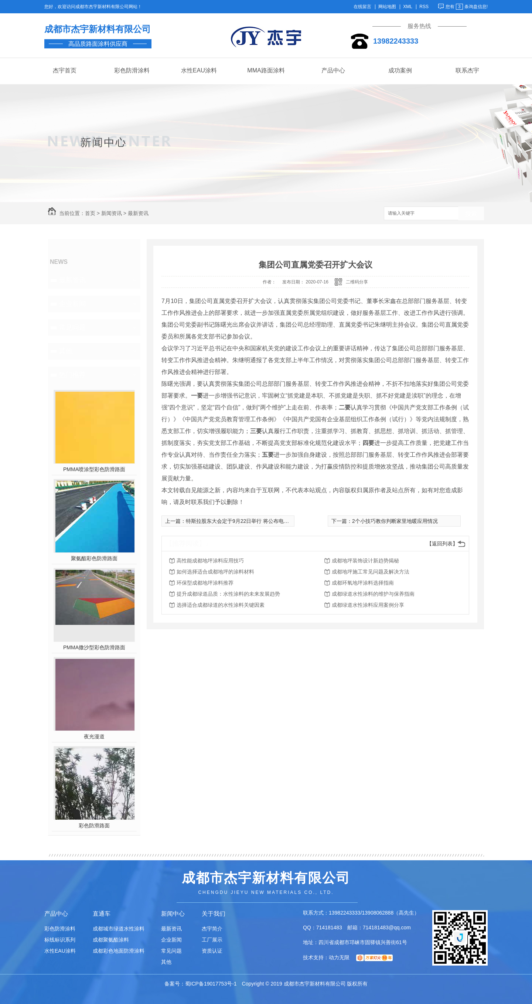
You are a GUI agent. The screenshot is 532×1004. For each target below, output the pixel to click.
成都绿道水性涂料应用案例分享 (368, 605)
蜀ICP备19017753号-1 (211, 984)
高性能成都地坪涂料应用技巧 (210, 561)
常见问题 (72, 327)
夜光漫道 (94, 736)
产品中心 (333, 70)
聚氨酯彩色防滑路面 (94, 558)
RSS (424, 6)
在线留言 (362, 6)
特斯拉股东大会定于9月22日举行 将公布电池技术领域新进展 (255, 521)
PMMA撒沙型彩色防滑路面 (94, 647)
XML (407, 6)
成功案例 (400, 70)
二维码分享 (357, 282)
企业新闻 (72, 303)
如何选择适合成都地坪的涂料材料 (215, 572)
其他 (65, 351)
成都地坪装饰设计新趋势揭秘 (365, 561)
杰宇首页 (64, 70)
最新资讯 (138, 213)
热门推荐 (72, 374)
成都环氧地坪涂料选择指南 (363, 583)
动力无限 (339, 957)
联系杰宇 (467, 70)
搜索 (471, 214)
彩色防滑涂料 (132, 70)
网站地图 (387, 6)
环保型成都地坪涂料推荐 (205, 583)
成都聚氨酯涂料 (111, 940)
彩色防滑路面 (94, 825)
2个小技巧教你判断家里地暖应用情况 (395, 521)
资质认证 (212, 951)
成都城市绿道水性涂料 (118, 929)
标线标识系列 (59, 940)
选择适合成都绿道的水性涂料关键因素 (221, 605)
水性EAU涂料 (199, 70)
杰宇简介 (212, 929)
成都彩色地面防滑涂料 (118, 951)
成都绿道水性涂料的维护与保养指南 (373, 594)
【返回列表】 (442, 544)
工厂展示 (212, 940)
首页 (90, 213)
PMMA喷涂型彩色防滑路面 (94, 469)
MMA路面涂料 (265, 70)
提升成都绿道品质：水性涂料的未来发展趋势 (228, 594)
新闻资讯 (111, 213)
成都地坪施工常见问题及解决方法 (370, 572)
